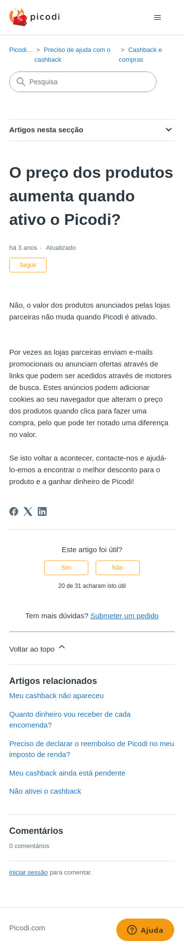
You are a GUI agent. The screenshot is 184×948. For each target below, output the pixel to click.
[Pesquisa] (83, 82)
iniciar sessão (28, 872)
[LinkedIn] (42, 511)
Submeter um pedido (124, 615)
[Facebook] (13, 511)
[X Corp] (28, 511)
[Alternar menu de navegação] (157, 17)
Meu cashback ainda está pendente (67, 773)
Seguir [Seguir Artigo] (28, 265)
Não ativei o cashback (45, 791)
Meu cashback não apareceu (56, 695)
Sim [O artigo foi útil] (66, 567)
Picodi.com (25, 49)
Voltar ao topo (38, 647)
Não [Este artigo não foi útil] (117, 567)
